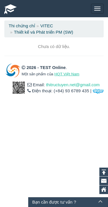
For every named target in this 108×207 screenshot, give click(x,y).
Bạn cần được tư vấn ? (54, 202)
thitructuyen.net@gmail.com (73, 84)
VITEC (46, 25)
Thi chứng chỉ (22, 25)
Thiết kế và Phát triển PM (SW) (43, 32)
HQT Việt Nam (66, 74)
